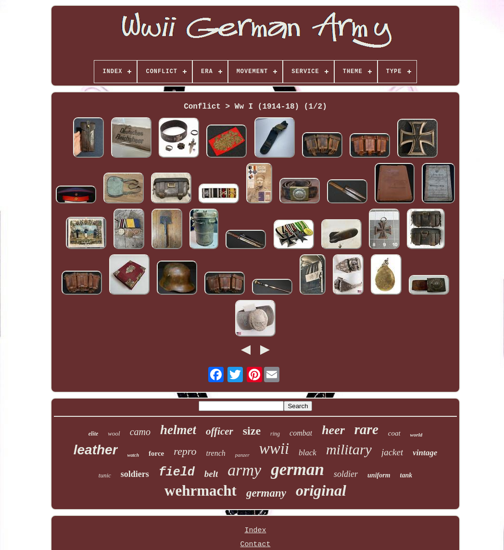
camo (140, 431)
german (297, 469)
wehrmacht (200, 490)
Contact (255, 544)
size (252, 431)
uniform (378, 475)
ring (275, 433)
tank (406, 475)
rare (366, 429)
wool (114, 433)
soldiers (135, 474)
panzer (242, 455)
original (321, 490)
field (177, 472)
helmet (178, 430)
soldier (346, 474)
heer (333, 430)
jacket (392, 452)
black (307, 452)
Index (255, 530)
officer (219, 431)
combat (301, 433)
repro (185, 451)
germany (266, 493)
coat (394, 433)
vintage (425, 452)
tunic (105, 475)
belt (211, 474)
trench (215, 453)
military (349, 449)
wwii (274, 448)
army (244, 470)
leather (96, 449)
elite (93, 433)
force (156, 453)
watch (133, 455)
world (416, 435)
